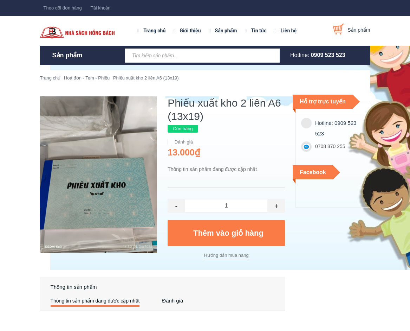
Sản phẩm (226, 30)
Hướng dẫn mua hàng (226, 255)
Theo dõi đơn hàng (63, 8)
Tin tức (258, 30)
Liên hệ (289, 30)
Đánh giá (183, 142)
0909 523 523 (328, 55)
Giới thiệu (190, 30)
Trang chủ (154, 30)
